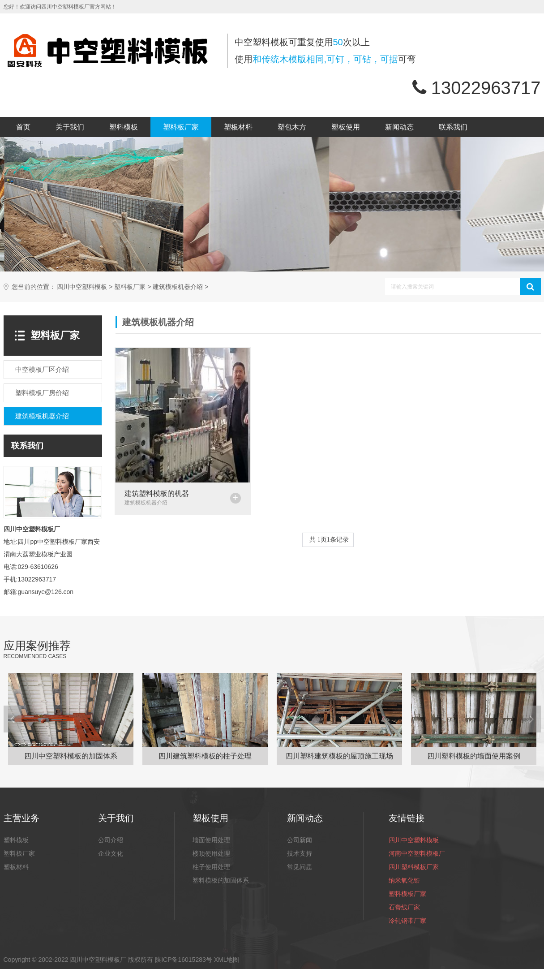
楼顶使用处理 (211, 853)
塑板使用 (345, 127)
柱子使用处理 (211, 866)
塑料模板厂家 (407, 893)
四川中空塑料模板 (82, 287)
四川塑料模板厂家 (414, 866)
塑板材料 (238, 127)
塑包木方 (292, 127)
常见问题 (299, 866)
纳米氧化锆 (404, 880)
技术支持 (299, 853)
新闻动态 (399, 127)
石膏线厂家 (404, 907)
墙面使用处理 (211, 840)
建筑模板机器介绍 (178, 287)
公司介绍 (110, 840)
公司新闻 (299, 840)
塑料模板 (123, 127)
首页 (23, 127)
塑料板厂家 (181, 127)
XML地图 (227, 959)
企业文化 (110, 853)
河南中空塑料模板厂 (417, 853)
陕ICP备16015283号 (183, 959)
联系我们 (453, 127)
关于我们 (70, 127)
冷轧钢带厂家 (407, 920)
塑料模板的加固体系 (221, 880)
